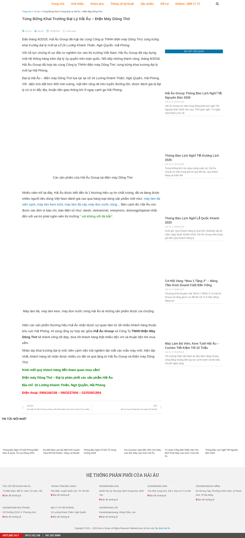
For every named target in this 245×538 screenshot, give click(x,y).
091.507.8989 (52, 535)
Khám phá (97, 3)
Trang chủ (57, 3)
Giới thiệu (77, 3)
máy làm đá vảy (76, 204)
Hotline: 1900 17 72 (187, 3)
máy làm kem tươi (50, 204)
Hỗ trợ (164, 3)
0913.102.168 (32, 535)
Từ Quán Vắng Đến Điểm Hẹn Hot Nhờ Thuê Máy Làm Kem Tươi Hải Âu (182, 453)
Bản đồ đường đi (12, 495)
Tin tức (37, 11)
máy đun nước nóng (102, 204)
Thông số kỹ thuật (122, 3)
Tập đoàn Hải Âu (162, 528)
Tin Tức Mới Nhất (14, 418)
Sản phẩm (147, 3)
